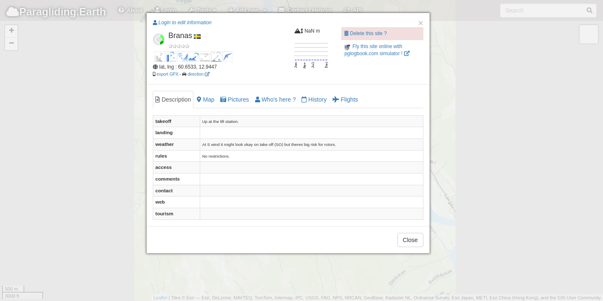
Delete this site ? (365, 33)
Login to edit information (182, 23)
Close (410, 240)
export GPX (167, 74)
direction (198, 74)
